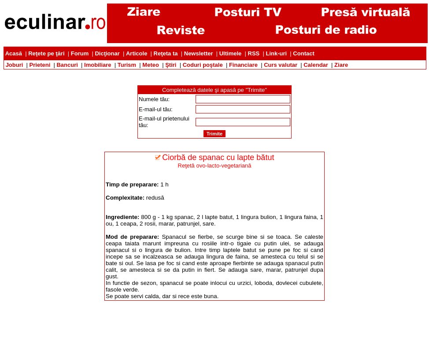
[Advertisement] (214, 72)
